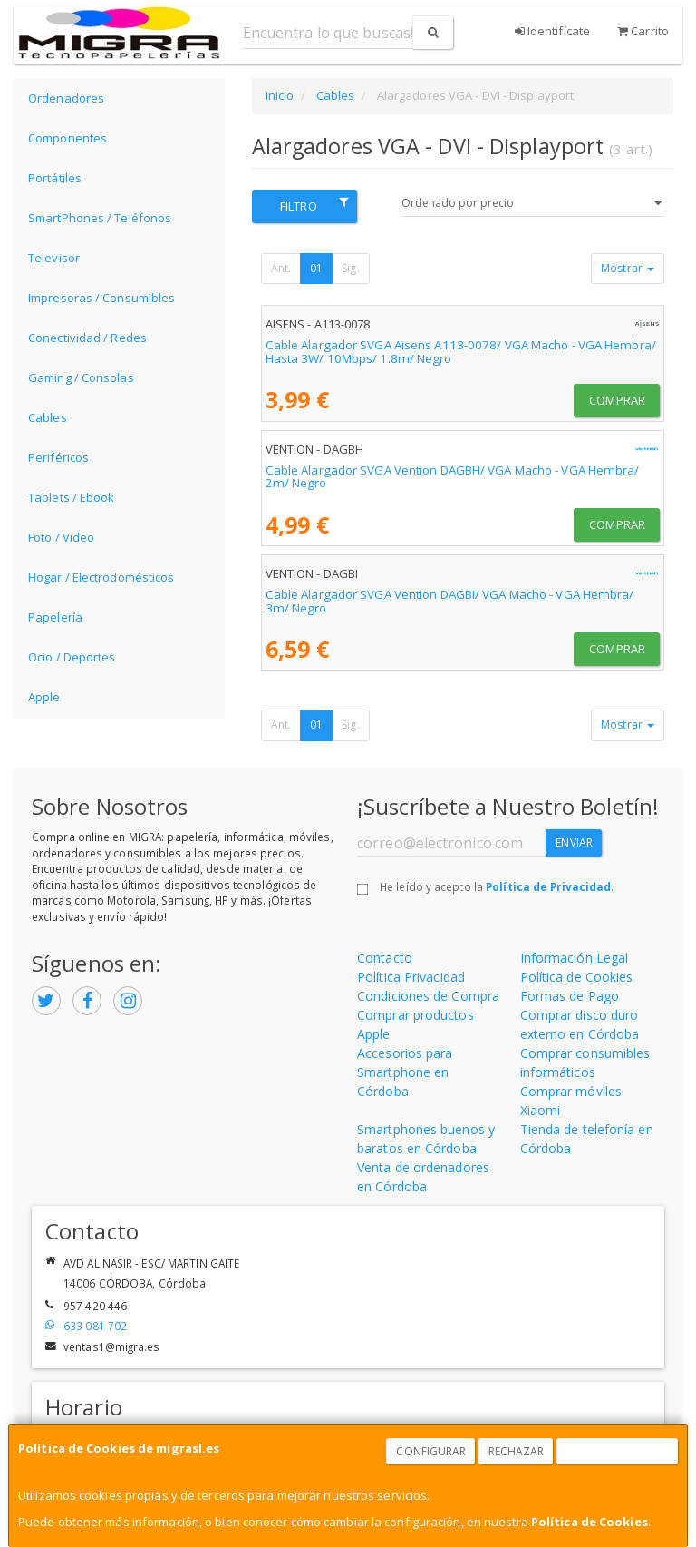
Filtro (314, 205)
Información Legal (574, 957)
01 (316, 268)
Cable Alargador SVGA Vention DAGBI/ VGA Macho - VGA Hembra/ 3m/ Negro (450, 601)
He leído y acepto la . (497, 886)
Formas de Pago (569, 995)
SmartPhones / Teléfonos (99, 218)
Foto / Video (61, 537)
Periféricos (58, 457)
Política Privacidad (411, 976)
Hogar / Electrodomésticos (101, 577)
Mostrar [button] (627, 268)
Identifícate (552, 31)
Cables (47, 417)
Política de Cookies (589, 1521)
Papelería (55, 617)
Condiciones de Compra (428, 995)
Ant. (281, 268)
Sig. (350, 268)
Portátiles (55, 178)
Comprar (617, 400)
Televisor (54, 258)
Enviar (574, 842)
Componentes (67, 138)
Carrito (643, 31)
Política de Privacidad (548, 886)
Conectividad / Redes (87, 337)
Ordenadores (66, 98)
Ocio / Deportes (72, 657)
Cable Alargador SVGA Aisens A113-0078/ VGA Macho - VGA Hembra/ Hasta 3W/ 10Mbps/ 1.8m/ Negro (461, 352)
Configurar (431, 1451)
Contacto (384, 957)
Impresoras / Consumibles (101, 297)
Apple (44, 697)
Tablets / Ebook (71, 497)
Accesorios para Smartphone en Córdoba (405, 1072)
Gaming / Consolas (81, 377)
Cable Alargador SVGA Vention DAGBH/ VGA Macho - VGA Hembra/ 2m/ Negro (453, 477)
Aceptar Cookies (618, 1451)
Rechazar (516, 1451)
